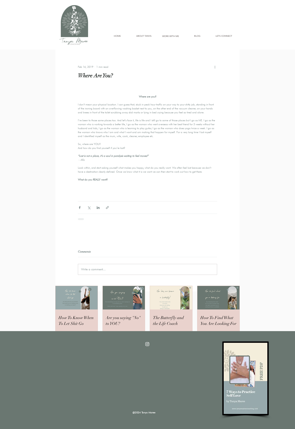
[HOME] (117, 36)
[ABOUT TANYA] (143, 36)
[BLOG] (197, 36)
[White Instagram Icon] (147, 344)
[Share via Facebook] (79, 207)
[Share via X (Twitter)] (89, 207)
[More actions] (215, 67)
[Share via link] (107, 207)
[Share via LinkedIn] (98, 207)
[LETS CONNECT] (224, 36)
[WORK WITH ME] (170, 36)
